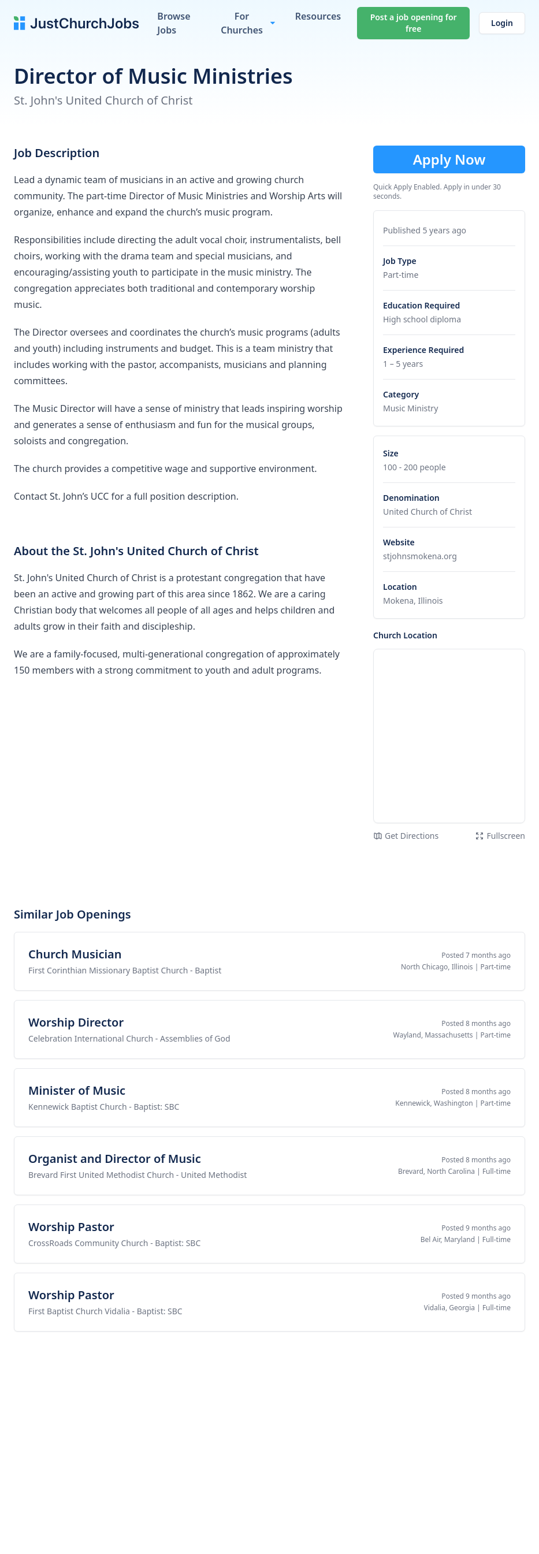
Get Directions (405, 835)
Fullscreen (500, 835)
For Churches (242, 23)
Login (502, 22)
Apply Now (449, 159)
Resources (318, 16)
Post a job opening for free (413, 23)
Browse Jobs (173, 23)
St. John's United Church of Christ (103, 100)
